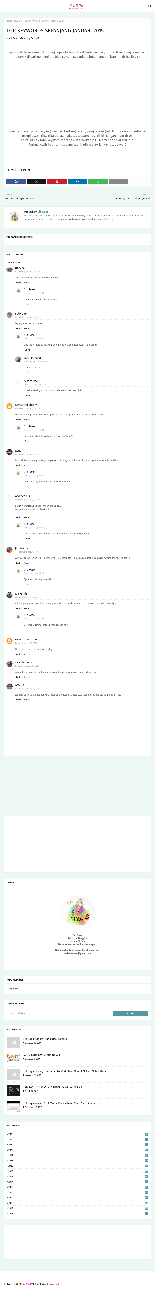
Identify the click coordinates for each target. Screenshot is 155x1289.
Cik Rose (13, 38)
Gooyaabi (55, 1284)
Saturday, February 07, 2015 (36, 361)
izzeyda (20, 268)
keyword (18, 21)
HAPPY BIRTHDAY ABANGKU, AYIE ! (43, 1055)
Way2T (29, 1284)
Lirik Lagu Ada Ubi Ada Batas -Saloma (45, 1039)
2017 (78, 1181)
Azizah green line (26, 639)
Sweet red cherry (26, 404)
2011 (78, 1213)
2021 (78, 1160)
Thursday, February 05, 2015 (27, 552)
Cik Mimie (21, 593)
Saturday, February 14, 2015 (27, 689)
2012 (78, 1208)
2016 (78, 1187)
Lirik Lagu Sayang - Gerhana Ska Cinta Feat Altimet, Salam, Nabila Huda (65, 1071)
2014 (78, 1197)
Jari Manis (21, 548)
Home (9, 21)
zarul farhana (32, 358)
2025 (78, 1139)
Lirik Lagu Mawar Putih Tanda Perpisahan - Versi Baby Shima (59, 1103)
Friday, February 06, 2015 (35, 293)
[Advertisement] (77, 787)
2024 (78, 1144)
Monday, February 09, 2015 (35, 384)
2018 (78, 1176)
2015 (78, 1192)
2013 (78, 1203)
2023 (78, 1150)
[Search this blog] (60, 1013)
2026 (78, 1134)
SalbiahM (21, 313)
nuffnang (25, 170)
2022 (78, 1155)
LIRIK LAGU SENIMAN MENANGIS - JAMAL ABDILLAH (52, 1087)
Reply (18, 283)
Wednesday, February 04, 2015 (28, 272)
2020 (78, 1166)
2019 (78, 1171)
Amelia (19, 685)
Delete (26, 283)
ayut (18, 450)
